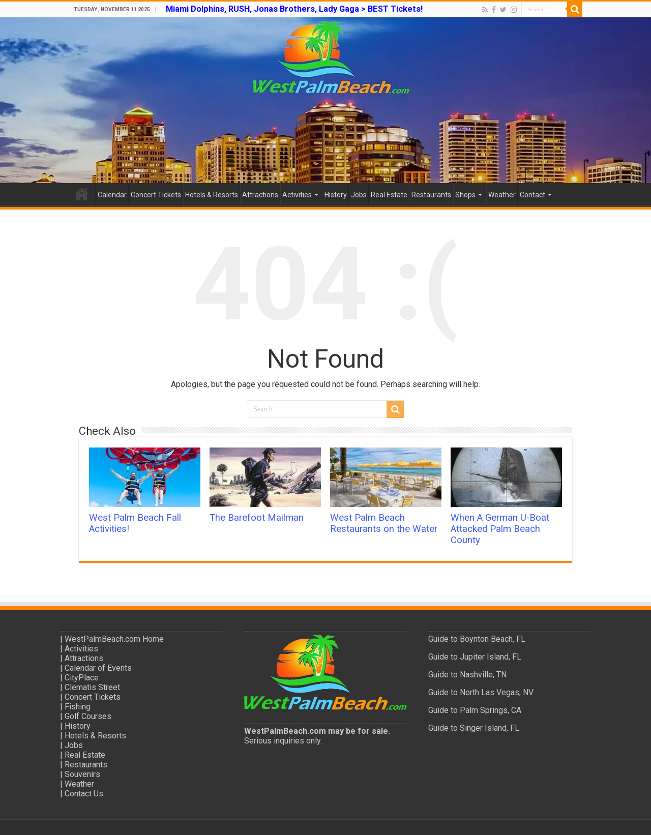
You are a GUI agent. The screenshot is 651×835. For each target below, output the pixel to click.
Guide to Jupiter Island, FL (474, 657)
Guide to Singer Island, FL (473, 728)
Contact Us (84, 793)
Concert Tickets (156, 195)
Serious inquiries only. (283, 740)
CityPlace (82, 677)
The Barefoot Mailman (257, 517)
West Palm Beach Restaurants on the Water (383, 523)
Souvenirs (82, 774)
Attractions (260, 195)
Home (82, 193)
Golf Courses (88, 716)
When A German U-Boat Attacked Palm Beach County (500, 529)
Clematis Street (92, 687)
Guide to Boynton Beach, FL (476, 639)
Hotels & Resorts (211, 195)
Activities (297, 195)
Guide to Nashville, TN (467, 674)
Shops (465, 195)
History (335, 195)
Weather (502, 195)
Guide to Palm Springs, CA (474, 710)
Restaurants (431, 195)
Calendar (112, 195)
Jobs (359, 195)
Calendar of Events (98, 668)
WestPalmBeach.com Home (114, 639)
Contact (532, 195)
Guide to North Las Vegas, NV (481, 692)
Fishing (78, 706)
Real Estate (389, 195)
